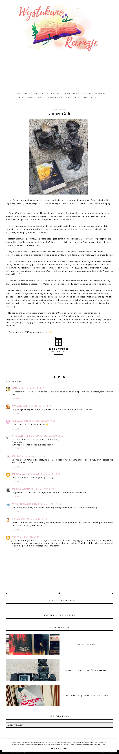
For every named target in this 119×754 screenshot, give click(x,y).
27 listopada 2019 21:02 (37, 519)
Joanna (16, 388)
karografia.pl (112, 752)
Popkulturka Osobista (24, 504)
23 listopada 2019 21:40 (50, 504)
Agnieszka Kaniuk (21, 421)
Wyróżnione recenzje (87, 97)
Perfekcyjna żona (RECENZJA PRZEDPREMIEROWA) (86, 696)
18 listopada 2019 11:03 (39, 406)
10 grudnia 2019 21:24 (28, 537)
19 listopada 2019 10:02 (33, 456)
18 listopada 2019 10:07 (32, 388)
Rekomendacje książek (32, 97)
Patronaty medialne (93, 93)
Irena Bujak (18, 519)
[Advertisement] (59, 70)
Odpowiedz (17, 398)
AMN (14, 537)
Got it (65, 749)
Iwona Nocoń (19, 406)
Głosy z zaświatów (86, 645)
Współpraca (41, 93)
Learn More (55, 749)
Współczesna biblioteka (25, 436)
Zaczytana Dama (21, 489)
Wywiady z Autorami (60, 97)
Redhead (16, 456)
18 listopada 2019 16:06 (43, 421)
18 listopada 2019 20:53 (51, 436)
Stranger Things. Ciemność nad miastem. (86, 670)
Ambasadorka (71, 93)
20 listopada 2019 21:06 (42, 489)
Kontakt (56, 93)
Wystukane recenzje (19, 752)
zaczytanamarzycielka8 (25, 474)
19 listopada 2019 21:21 (51, 474)
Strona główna (23, 93)
